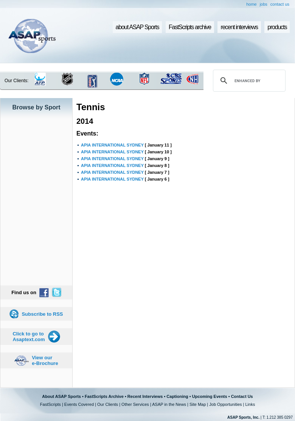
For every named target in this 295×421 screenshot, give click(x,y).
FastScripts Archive (104, 396)
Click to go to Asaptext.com (28, 336)
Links (250, 404)
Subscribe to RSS (42, 314)
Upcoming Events (209, 396)
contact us (279, 4)
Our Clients (107, 404)
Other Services (135, 404)
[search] (248, 80)
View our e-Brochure (45, 360)
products (277, 27)
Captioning (177, 396)
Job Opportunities (225, 404)
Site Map (197, 404)
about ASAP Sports (137, 27)
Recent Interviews (145, 396)
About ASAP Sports (61, 396)
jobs (263, 4)
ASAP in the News (169, 404)
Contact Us (242, 396)
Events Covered (79, 404)
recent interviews (239, 27)
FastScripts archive (190, 27)
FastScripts (50, 404)
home (251, 4)
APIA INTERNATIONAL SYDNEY (112, 145)
